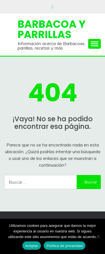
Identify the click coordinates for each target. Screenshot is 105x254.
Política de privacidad (64, 246)
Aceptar (31, 246)
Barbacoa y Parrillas (52, 29)
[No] (98, 236)
